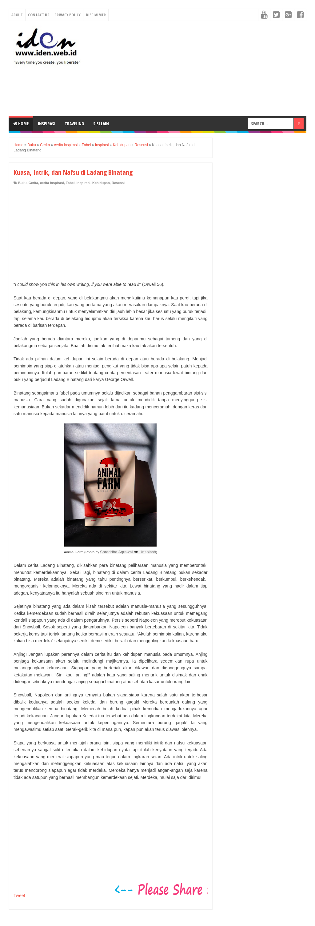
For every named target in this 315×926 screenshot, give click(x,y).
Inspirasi (46, 123)
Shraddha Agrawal (116, 552)
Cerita (33, 183)
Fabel (70, 183)
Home (21, 123)
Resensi (118, 183)
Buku (22, 183)
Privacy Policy (67, 15)
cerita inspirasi (52, 183)
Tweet (19, 895)
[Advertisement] (198, 69)
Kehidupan (101, 183)
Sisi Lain (101, 123)
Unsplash (147, 552)
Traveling (74, 123)
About (17, 15)
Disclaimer (96, 15)
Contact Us (38, 15)
